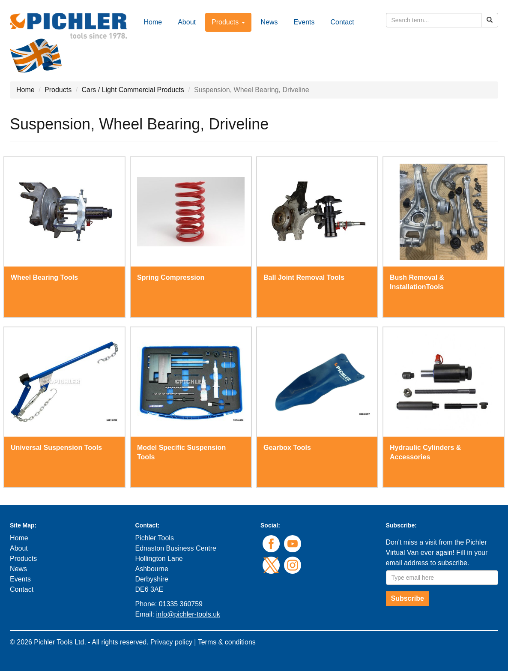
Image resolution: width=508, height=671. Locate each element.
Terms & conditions (227, 642)
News (269, 22)
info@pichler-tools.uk (188, 614)
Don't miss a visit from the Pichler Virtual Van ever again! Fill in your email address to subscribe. (437, 552)
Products (58, 89)
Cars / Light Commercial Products (133, 89)
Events (304, 22)
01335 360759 (181, 604)
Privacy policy (171, 642)
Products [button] (228, 22)
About (187, 22)
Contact (342, 22)
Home (153, 22)
